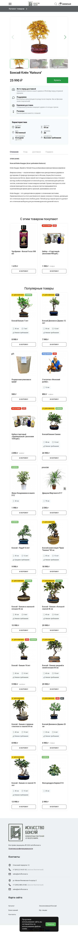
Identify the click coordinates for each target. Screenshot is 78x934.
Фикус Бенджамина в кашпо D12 (23, 494)
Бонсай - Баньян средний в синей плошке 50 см (53, 666)
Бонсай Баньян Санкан (51, 434)
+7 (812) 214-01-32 (20, 869)
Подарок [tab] (49, 152)
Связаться (66, 4)
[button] (65, 37)
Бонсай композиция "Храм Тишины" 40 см (53, 549)
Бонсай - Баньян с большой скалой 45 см (53, 608)
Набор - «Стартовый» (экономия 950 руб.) (51, 252)
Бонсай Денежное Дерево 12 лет (54, 322)
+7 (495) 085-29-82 (20, 885)
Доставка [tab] (36, 152)
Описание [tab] (14, 152)
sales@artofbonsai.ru (20, 874)
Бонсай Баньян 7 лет (20, 321)
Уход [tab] (25, 152)
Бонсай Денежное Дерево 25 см (54, 725)
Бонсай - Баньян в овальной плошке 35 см (23, 608)
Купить (57, 80)
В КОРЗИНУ (23, 271)
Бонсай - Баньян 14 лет (21, 665)
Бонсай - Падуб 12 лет (21, 548)
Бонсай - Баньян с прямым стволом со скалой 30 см (22, 725)
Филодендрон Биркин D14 (53, 783)
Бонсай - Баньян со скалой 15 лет (23, 784)
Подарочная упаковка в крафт (21, 380)
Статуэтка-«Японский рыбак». (51, 380)
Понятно (50, 924)
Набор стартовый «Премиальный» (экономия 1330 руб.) (23, 436)
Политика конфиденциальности (21, 848)
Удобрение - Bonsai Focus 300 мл (22, 252)
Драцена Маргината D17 (52, 493)
